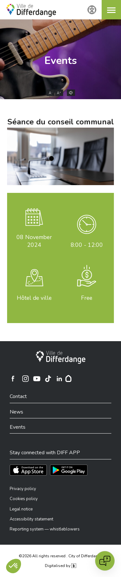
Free (86, 298)
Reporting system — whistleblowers (45, 529)
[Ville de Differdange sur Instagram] (25, 378)
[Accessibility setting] (92, 10)
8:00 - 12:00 (87, 245)
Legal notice (21, 509)
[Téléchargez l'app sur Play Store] (68, 470)
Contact (18, 396)
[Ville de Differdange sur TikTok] (48, 378)
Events (61, 61)
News (16, 411)
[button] (111, 9)
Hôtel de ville (34, 298)
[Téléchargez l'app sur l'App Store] (28, 470)
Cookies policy (24, 499)
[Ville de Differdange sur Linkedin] (59, 378)
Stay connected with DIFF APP (45, 452)
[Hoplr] (68, 378)
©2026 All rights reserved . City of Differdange (60, 556)
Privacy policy (23, 489)
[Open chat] (105, 561)
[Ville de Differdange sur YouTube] (36, 378)
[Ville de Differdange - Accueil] (31, 10)
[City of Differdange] (60, 357)
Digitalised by (60, 565)
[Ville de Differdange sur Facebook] (12, 378)
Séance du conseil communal (60, 122)
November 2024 (34, 241)
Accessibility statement (31, 519)
